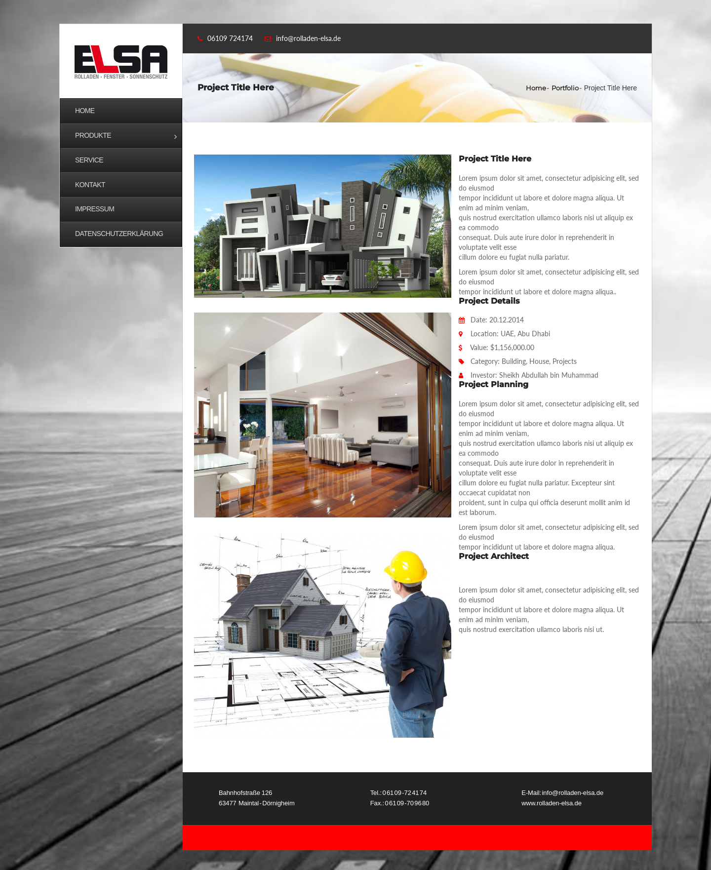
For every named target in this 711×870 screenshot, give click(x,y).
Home (536, 88)
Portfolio (565, 88)
